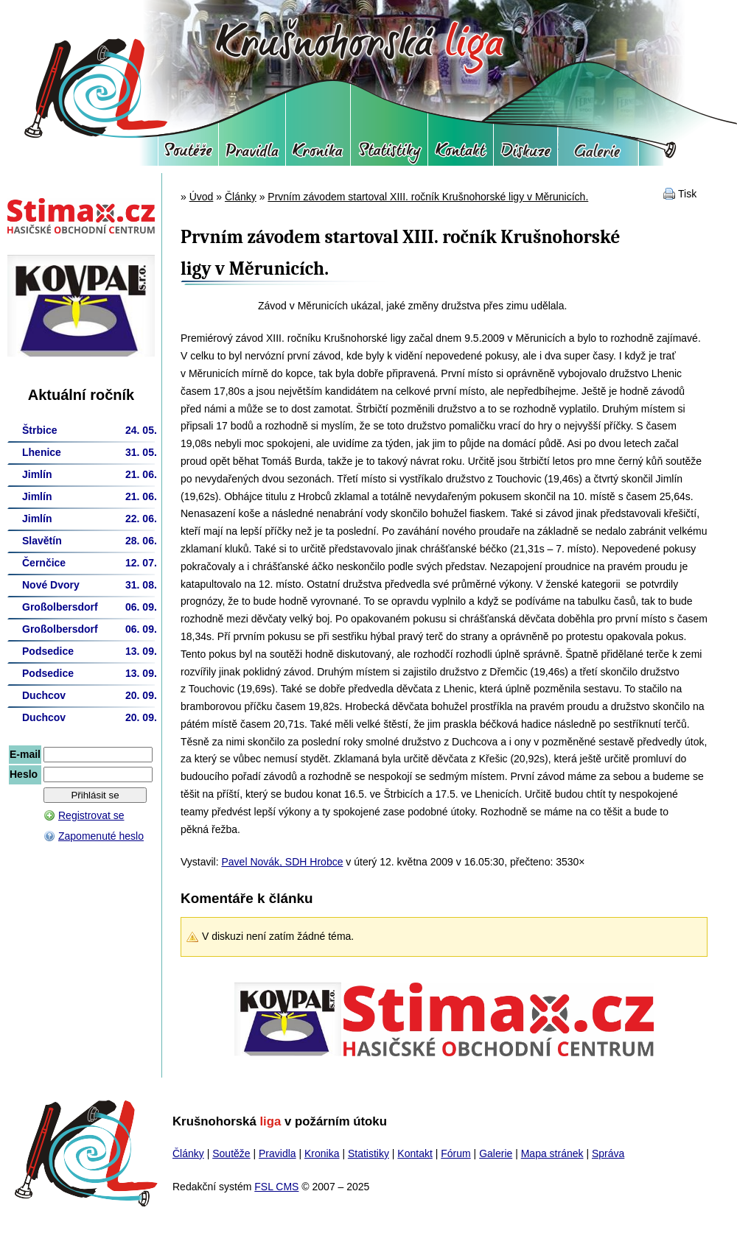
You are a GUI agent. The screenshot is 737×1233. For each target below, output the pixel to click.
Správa (608, 1153)
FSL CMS (276, 1186)
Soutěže (188, 154)
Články (240, 197)
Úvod (201, 197)
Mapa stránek (552, 1153)
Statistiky (389, 154)
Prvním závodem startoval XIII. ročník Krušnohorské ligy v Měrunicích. (428, 197)
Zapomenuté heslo (101, 836)
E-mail (25, 754)
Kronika (318, 154)
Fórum (525, 154)
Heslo (24, 774)
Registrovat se (91, 815)
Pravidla (252, 154)
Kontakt (460, 154)
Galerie (598, 154)
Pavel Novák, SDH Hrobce (282, 862)
